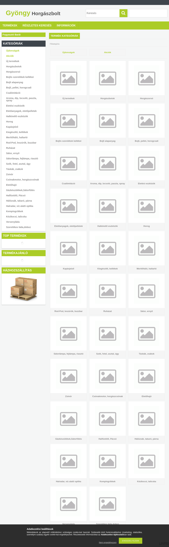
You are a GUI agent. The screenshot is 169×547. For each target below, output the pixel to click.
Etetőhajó (11, 185)
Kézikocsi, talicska (16, 216)
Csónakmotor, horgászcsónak (22, 179)
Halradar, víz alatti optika (19, 206)
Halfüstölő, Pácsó (15, 195)
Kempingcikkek (14, 211)
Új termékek (12, 61)
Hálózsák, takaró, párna (19, 200)
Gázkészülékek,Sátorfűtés (20, 190)
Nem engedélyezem (108, 542)
